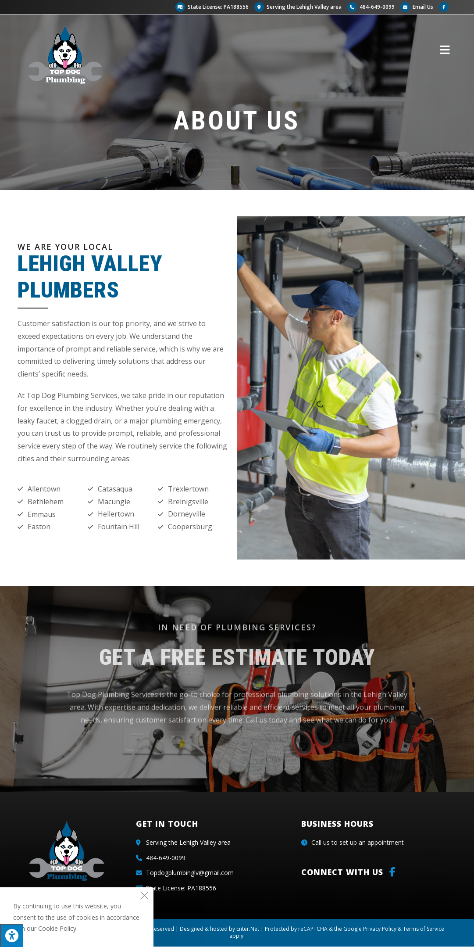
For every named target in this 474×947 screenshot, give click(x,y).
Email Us (416, 7)
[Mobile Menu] (445, 49)
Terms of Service (423, 929)
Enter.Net (247, 929)
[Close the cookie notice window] (144, 896)
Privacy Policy (379, 929)
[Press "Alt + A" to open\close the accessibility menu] (11, 935)
